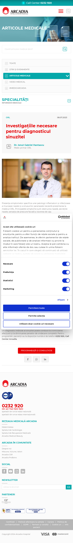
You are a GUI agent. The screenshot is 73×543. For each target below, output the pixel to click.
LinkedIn (45, 359)
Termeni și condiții (40, 524)
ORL (8, 117)
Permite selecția (36, 316)
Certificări (10, 522)
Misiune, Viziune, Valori (12, 451)
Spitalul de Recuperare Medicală (16, 433)
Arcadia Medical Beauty (12, 436)
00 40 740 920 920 (12, 409)
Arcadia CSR (7, 454)
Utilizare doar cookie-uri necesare (36, 323)
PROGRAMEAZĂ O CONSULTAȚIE (36, 350)
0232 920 (46, 3)
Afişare (61, 299)
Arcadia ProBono (9, 457)
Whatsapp (36, 359)
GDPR (26, 524)
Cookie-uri (57, 524)
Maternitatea (7, 427)
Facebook (28, 359)
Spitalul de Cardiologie (12, 430)
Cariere (51, 522)
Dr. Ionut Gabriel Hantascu (29, 145)
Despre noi (6, 449)
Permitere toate (36, 308)
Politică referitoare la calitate (31, 522)
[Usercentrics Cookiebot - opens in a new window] (58, 217)
